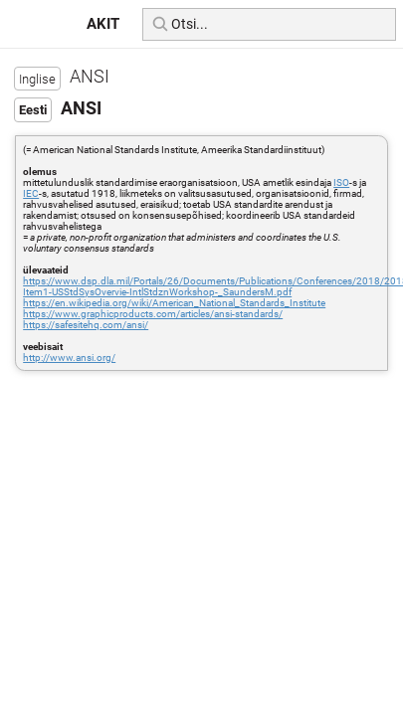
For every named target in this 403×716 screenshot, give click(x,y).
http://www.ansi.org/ (69, 357)
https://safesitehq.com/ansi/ (85, 324)
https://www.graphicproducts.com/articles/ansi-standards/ (153, 313)
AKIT (103, 24)
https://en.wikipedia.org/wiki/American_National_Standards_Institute (174, 302)
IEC (31, 193)
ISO (341, 182)
